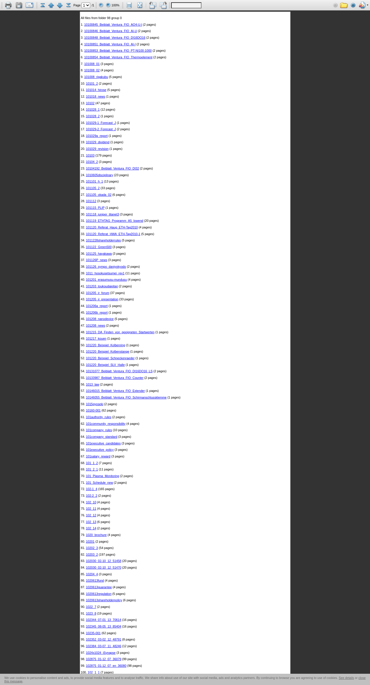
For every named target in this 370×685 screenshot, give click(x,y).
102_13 (91, 522)
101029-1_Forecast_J (101, 122)
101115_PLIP (95, 207)
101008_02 (91, 70)
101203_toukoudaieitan (102, 286)
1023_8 (91, 613)
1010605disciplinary (99, 175)
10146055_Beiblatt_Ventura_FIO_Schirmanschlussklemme (126, 397)
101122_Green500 (99, 247)
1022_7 (91, 606)
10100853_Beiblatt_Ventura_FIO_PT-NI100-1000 (117, 50)
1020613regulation (98, 593)
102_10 (91, 502)
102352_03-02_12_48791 (103, 639)
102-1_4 (91, 489)
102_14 (91, 528)
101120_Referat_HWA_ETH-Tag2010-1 (113, 234)
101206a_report (97, 306)
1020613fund (95, 580)
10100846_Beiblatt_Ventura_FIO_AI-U (110, 31)
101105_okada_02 (98, 194)
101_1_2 (92, 463)
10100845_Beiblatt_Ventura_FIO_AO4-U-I (113, 24)
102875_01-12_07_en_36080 (106, 665)
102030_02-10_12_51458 (103, 561)
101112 (91, 201)
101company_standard (101, 436)
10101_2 (92, 83)
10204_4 (92, 574)
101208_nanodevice (100, 319)
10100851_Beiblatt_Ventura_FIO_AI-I (110, 44)
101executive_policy (100, 449)
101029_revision (97, 148)
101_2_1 (92, 469)
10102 (90, 103)
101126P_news (96, 260)
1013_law (92, 384)
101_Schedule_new (99, 482)
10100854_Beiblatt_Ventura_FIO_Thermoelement (118, 57)
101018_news (95, 96)
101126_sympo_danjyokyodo (106, 266)
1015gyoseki (94, 404)
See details (346, 678)
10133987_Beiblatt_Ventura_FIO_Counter (114, 377)
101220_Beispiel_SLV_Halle (105, 364)
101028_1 (92, 109)
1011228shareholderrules (103, 240)
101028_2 (92, 116)
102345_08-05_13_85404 (103, 626)
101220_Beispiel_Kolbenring (105, 345)
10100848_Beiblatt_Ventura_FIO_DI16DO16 (114, 37)
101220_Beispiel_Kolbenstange (107, 351)
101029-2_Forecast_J (101, 129)
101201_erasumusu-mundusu (106, 279)
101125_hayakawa (99, 253)
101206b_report (97, 312)
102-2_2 (91, 495)
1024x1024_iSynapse (101, 652)
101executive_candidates (103, 443)
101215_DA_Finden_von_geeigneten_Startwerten (120, 332)
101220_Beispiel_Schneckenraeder (110, 358)
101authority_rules (98, 417)
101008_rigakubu (96, 77)
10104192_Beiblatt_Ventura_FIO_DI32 (112, 168)
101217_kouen (96, 338)
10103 (90, 155)
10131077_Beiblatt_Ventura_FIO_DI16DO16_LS (119, 371)
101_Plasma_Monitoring (102, 476)
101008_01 (91, 64)
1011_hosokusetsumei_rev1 (105, 273)
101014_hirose (96, 90)
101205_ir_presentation (102, 299)
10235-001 (93, 633)
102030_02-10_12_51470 (103, 567)
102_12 (91, 515)
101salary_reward (98, 456)
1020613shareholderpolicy (104, 600)
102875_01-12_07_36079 (103, 659)
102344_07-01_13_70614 (103, 619)
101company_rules (99, 430)
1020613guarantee (99, 587)
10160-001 (93, 410)
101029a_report (97, 135)
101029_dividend (97, 142)
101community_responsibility (105, 423)
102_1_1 (94, 672)
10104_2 (92, 161)
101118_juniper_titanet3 (102, 214)
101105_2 (92, 188)
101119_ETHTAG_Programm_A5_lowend (114, 220)
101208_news (95, 325)
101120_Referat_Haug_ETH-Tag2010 (112, 227)
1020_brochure (96, 535)
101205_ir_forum (97, 293)
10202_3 (92, 548)
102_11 (91, 508)
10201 (90, 541)
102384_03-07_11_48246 (103, 646)
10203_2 (92, 554)
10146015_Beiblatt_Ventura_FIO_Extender (115, 390)
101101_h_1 (94, 181)
